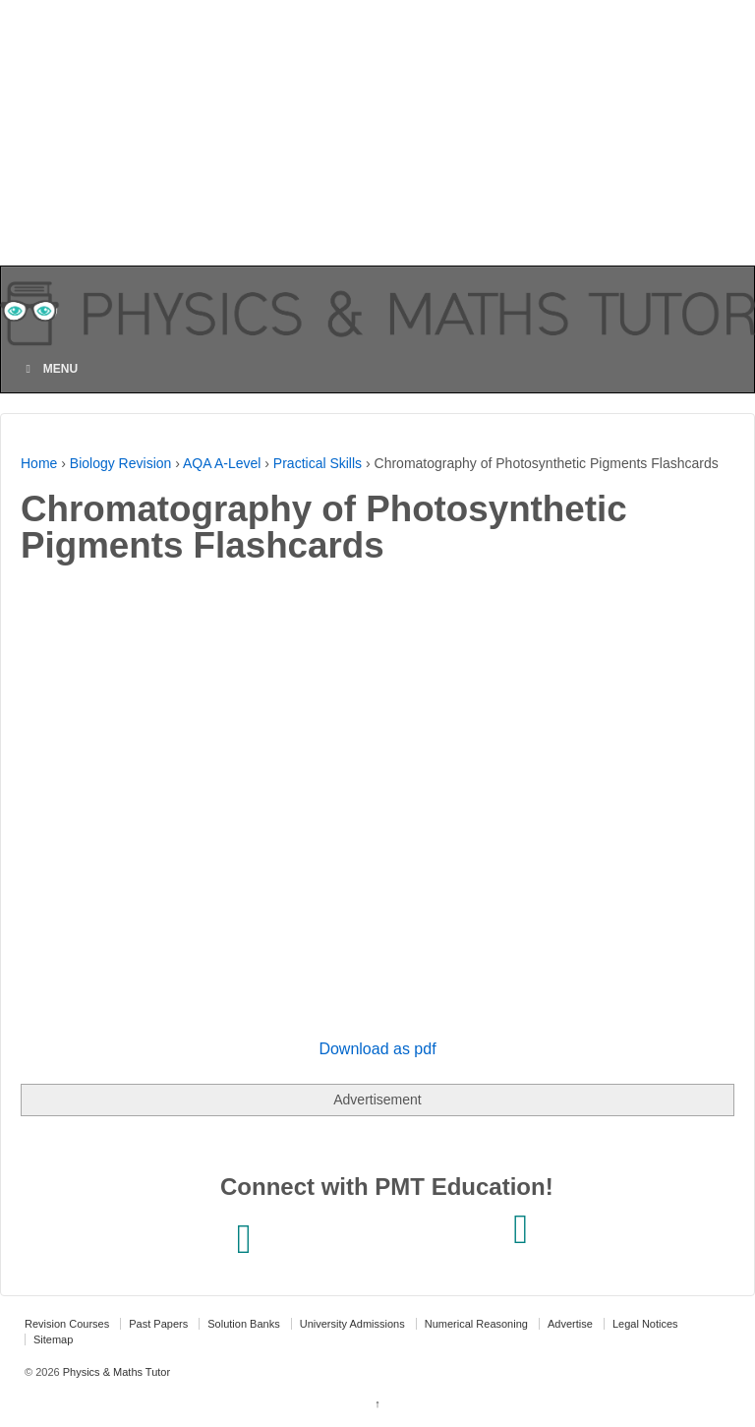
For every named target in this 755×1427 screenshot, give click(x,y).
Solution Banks (243, 1324)
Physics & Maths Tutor (115, 1372)
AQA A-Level (222, 463)
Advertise (570, 1324)
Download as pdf (377, 1049)
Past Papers (158, 1324)
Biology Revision (121, 463)
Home (39, 463)
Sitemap (53, 1339)
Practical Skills (317, 463)
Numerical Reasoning (476, 1324)
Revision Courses (67, 1324)
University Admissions (352, 1324)
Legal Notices (645, 1324)
